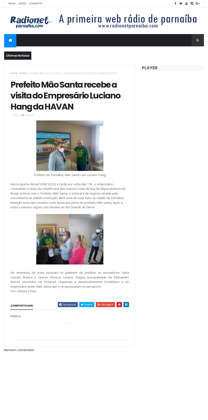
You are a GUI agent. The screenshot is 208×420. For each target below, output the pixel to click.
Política (24, 73)
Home (14, 73)
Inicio (11, 3)
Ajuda (22, 3)
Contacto (35, 3)
